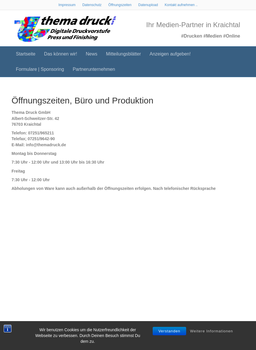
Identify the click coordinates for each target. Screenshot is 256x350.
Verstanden (169, 331)
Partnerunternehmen (94, 69)
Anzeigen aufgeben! (170, 53)
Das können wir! (60, 53)
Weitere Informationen (211, 331)
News (91, 53)
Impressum (66, 5)
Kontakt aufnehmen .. (181, 5)
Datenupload (148, 5)
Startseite (25, 53)
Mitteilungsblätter (123, 53)
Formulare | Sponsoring (40, 69)
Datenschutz (92, 5)
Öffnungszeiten (120, 5)
